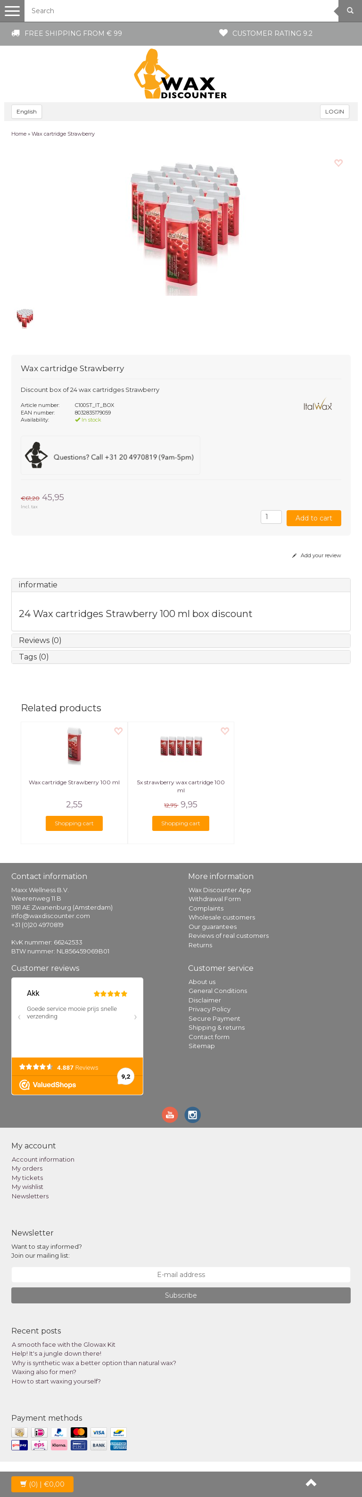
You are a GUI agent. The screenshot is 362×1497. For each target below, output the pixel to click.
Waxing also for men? (44, 1371)
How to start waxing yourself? (56, 1381)
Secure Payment (214, 1018)
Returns (200, 945)
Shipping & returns (217, 1027)
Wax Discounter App (220, 890)
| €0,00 (42, 1484)
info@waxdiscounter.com (50, 915)
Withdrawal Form (215, 899)
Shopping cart (74, 823)
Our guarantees (213, 926)
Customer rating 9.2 (272, 33)
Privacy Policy (209, 1009)
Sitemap (202, 1046)
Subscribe (181, 1295)
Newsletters (30, 1196)
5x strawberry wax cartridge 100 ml (181, 786)
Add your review (316, 555)
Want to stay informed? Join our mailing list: (46, 1251)
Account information (43, 1159)
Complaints (206, 908)
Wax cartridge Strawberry (63, 133)
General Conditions (218, 990)
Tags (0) (34, 656)
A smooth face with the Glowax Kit (63, 1344)
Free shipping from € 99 (73, 33)
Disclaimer (205, 1000)
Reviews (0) (40, 640)
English (26, 111)
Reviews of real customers (229, 935)
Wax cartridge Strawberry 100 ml (74, 782)
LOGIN (334, 111)
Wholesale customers (222, 917)
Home (18, 133)
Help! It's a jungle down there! (56, 1353)
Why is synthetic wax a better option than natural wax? (94, 1363)
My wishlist (27, 1186)
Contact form (209, 1037)
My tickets (27, 1177)
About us (202, 981)
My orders (27, 1168)
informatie (38, 584)
